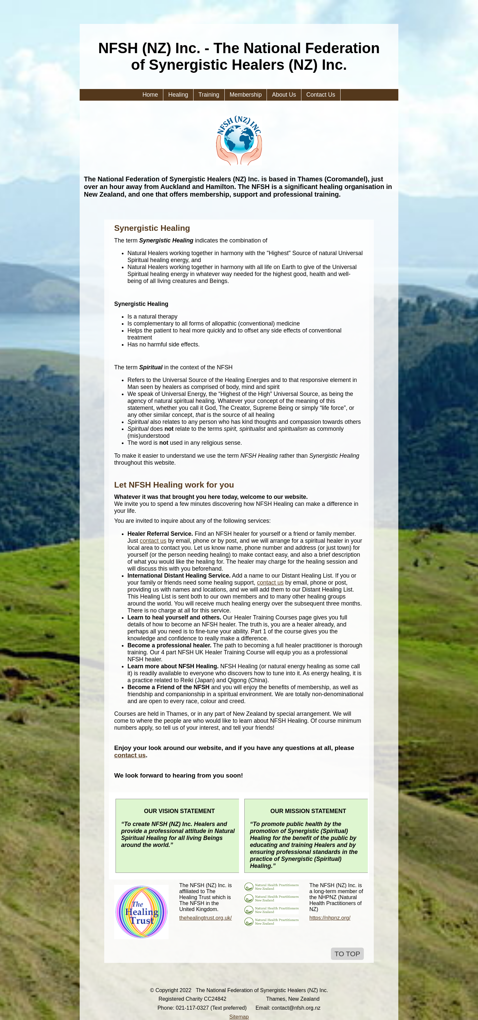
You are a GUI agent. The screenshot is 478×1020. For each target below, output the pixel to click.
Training (209, 94)
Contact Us (320, 94)
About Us (284, 94)
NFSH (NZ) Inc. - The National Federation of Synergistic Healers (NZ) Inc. (239, 56)
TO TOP (347, 954)
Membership (246, 94)
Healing (178, 94)
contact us (153, 540)
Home (150, 94)
